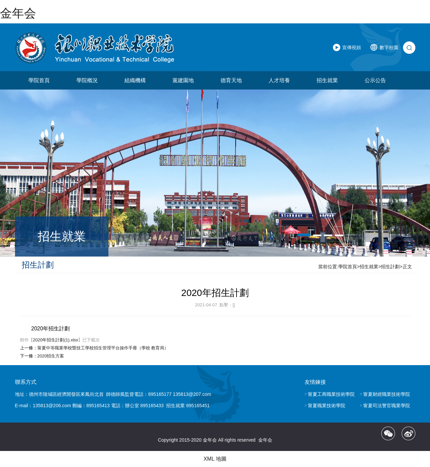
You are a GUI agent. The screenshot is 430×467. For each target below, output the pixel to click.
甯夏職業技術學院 (326, 405)
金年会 (18, 13)
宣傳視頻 (351, 47)
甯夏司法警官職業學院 (386, 405)
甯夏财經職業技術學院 (386, 394)
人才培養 (279, 80)
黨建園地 (183, 80)
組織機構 (135, 80)
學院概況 (87, 80)
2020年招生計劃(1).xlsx (55, 339)
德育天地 (231, 80)
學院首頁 (39, 80)
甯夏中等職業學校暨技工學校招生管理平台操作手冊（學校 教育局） (103, 347)
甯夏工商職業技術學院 (331, 394)
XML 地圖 (215, 459)
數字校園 (389, 47)
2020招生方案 (50, 355)
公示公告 (375, 80)
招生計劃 (390, 266)
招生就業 (327, 80)
